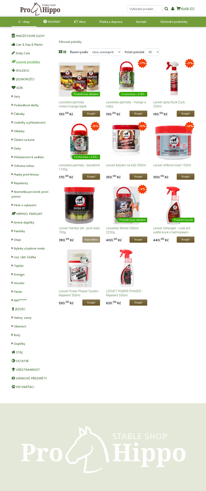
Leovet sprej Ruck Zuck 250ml (169, 104)
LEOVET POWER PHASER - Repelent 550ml (124, 293)
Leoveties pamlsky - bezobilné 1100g (79, 167)
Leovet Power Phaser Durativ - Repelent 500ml (79, 293)
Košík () (185, 8)
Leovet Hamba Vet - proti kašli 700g (79, 230)
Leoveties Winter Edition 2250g (122, 230)
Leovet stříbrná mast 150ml (172, 165)
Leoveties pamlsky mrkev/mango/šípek (73, 104)
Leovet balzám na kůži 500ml (126, 165)
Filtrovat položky (70, 42)
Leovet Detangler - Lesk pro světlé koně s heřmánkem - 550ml (171, 232)
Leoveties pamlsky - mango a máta (126, 104)
